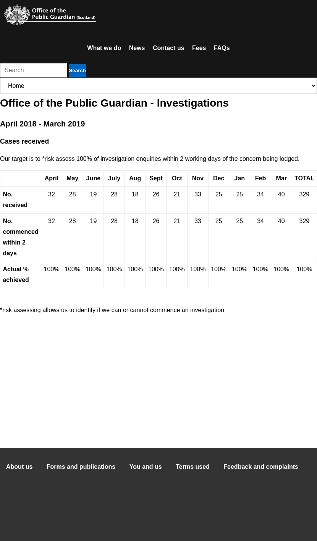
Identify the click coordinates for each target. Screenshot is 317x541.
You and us (145, 466)
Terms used (193, 466)
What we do (104, 48)
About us (19, 466)
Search (77, 70)
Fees (199, 48)
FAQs (222, 48)
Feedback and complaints (260, 466)
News (137, 48)
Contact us (168, 48)
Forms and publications (81, 466)
